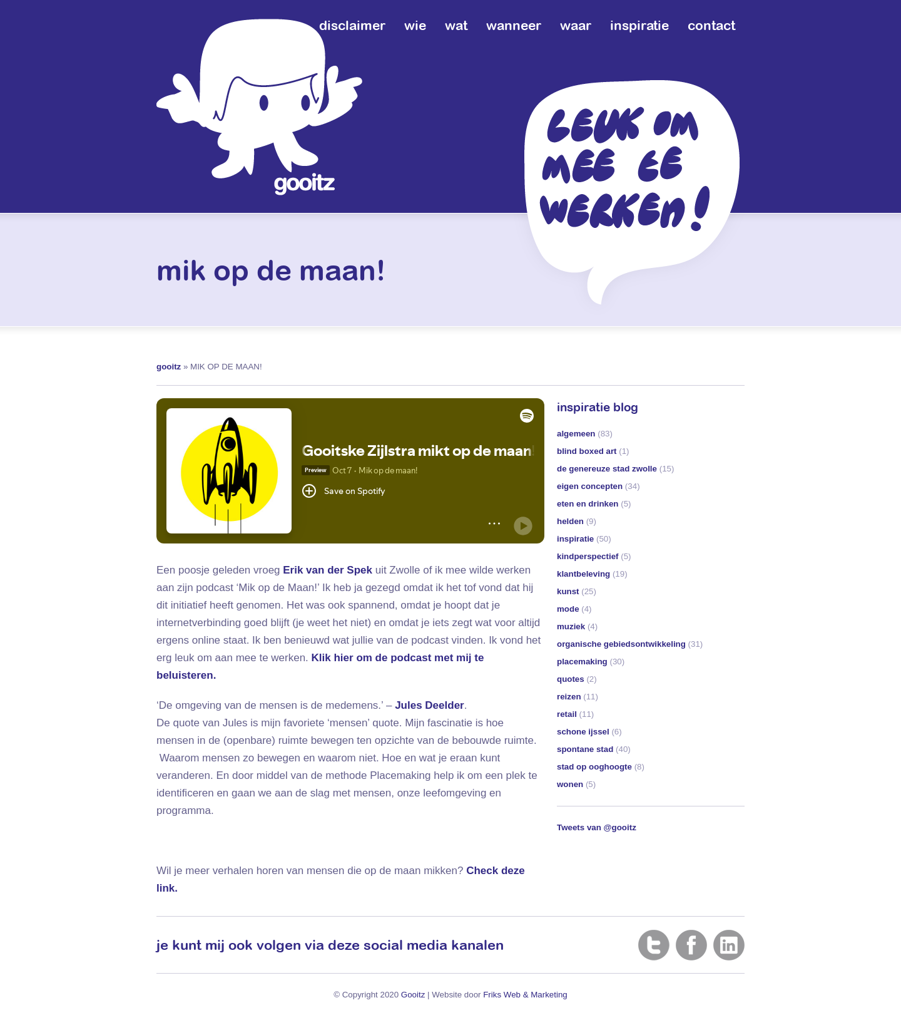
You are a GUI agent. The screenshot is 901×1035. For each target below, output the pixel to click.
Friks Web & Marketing (525, 994)
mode (568, 609)
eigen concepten (590, 486)
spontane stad (585, 749)
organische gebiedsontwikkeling (621, 644)
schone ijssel (583, 731)
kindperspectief (588, 556)
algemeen (576, 433)
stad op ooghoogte (594, 766)
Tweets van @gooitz (596, 827)
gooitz (168, 366)
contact (711, 25)
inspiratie (639, 25)
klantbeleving (583, 574)
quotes (570, 679)
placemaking (582, 661)
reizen (569, 696)
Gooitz (413, 994)
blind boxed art (587, 451)
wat (456, 25)
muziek (571, 626)
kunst (568, 591)
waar (575, 25)
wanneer (513, 25)
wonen (570, 784)
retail (567, 714)
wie (415, 25)
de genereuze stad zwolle (607, 468)
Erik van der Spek (327, 570)
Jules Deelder (429, 705)
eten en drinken (588, 503)
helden (570, 521)
